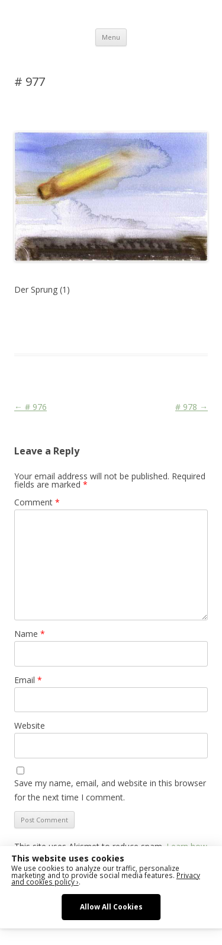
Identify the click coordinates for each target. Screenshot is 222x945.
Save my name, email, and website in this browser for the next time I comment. (110, 790)
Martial (191, 318)
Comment (37, 502)
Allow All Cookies (111, 906)
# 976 (30, 406)
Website (29, 725)
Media (25, 332)
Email (28, 679)
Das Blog (119, 318)
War (79, 332)
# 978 (191, 406)
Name (29, 633)
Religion (54, 332)
